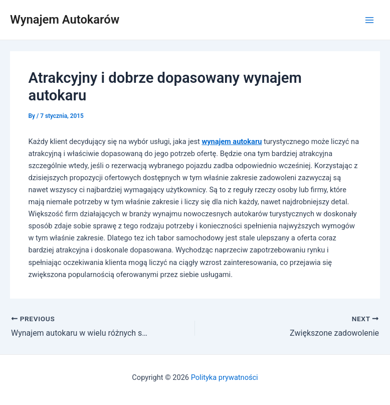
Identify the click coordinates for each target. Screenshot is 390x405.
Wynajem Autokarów (64, 20)
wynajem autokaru (232, 141)
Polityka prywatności (224, 377)
